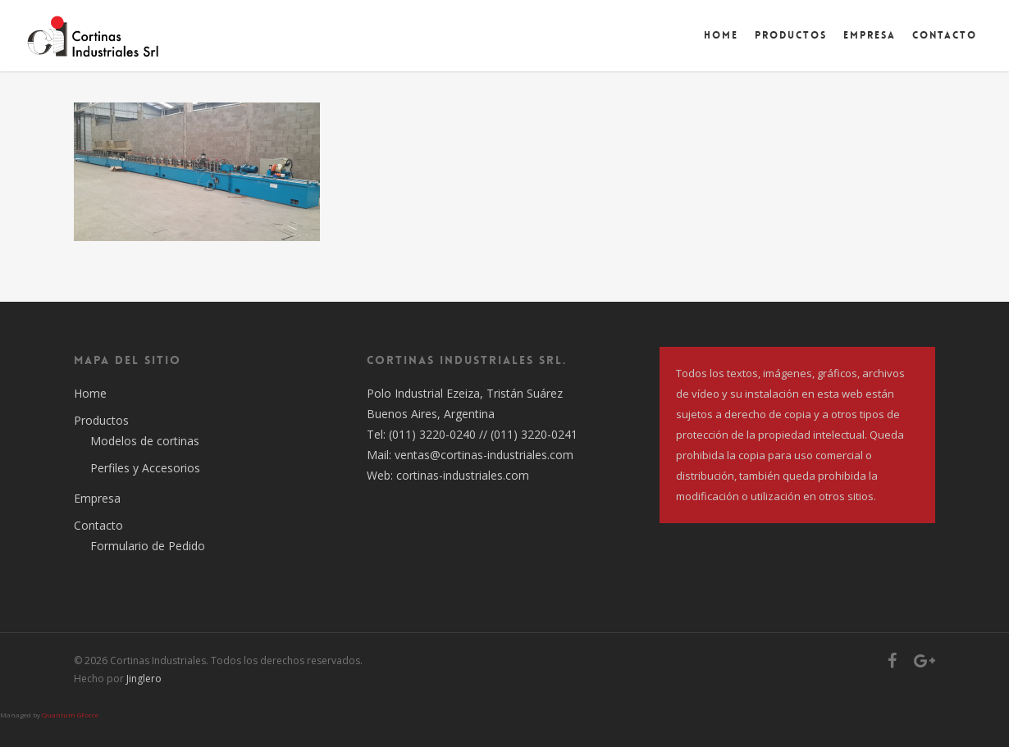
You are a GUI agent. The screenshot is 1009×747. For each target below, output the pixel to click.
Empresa (869, 35)
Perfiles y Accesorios (145, 468)
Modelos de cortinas (144, 441)
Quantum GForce (70, 714)
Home (721, 35)
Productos (791, 35)
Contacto (944, 35)
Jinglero (144, 679)
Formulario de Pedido (147, 545)
